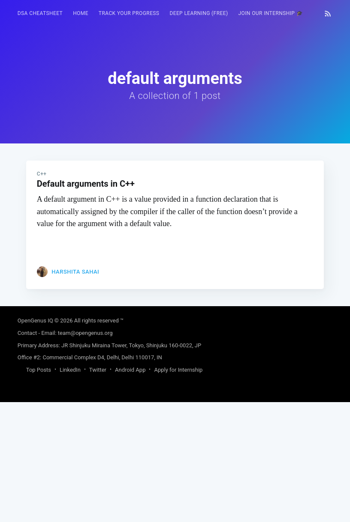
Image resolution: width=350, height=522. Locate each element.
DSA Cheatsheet (40, 13)
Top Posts (38, 489)
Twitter (97, 489)
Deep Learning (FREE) (198, 13)
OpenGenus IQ (35, 440)
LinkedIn (70, 489)
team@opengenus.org (85, 453)
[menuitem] (40, 13)
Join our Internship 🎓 (270, 13)
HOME (80, 13)
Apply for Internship (178, 489)
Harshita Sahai (75, 391)
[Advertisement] (175, 203)
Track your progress (129, 13)
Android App (130, 489)
